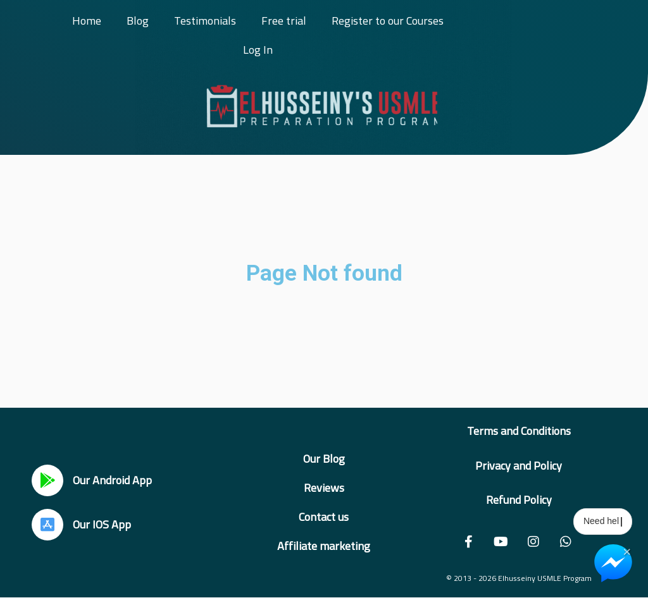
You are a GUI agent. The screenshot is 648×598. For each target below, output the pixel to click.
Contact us (324, 516)
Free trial (283, 20)
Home (86, 20)
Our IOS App (102, 524)
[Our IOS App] (47, 524)
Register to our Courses (388, 20)
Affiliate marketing (323, 545)
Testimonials (205, 20)
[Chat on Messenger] (613, 563)
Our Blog (324, 458)
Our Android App (112, 480)
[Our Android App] (47, 480)
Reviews (324, 487)
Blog (138, 20)
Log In (258, 49)
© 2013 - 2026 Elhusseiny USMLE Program (519, 578)
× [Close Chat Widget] (627, 550)
